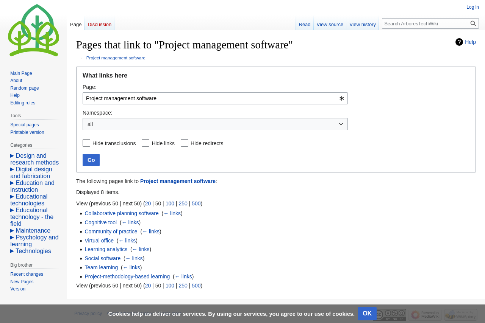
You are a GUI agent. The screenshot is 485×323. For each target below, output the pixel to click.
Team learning (101, 267)
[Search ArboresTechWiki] (430, 23)
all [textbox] (90, 124)
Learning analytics (105, 249)
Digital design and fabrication (31, 172)
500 (196, 203)
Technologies (33, 251)
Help (470, 42)
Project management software (116, 57)
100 (170, 203)
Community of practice (110, 231)
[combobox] (215, 98)
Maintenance (33, 230)
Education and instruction (32, 186)
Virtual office (99, 241)
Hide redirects (207, 143)
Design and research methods (34, 159)
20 (148, 203)
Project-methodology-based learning (127, 276)
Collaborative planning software (121, 213)
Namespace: (98, 113)
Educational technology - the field (31, 217)
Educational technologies (28, 200)
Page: (90, 87)
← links (172, 213)
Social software (102, 258)
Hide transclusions (114, 143)
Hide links (163, 143)
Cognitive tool (100, 222)
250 (182, 203)
